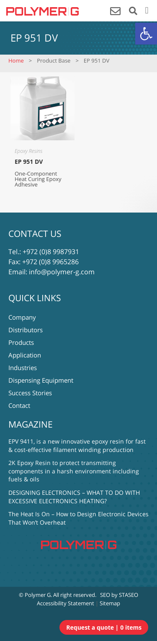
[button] (146, 34)
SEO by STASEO (119, 595)
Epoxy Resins (28, 151)
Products (21, 342)
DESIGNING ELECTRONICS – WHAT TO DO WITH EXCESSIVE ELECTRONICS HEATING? (74, 497)
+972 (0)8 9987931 (51, 251)
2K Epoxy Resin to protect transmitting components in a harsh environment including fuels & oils (73, 471)
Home (16, 60)
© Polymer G (35, 595)
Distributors (25, 330)
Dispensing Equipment (40, 380)
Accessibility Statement (65, 603)
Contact (19, 405)
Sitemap (110, 603)
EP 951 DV (29, 162)
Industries (22, 367)
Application (24, 355)
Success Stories (30, 393)
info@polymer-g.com (62, 271)
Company (22, 317)
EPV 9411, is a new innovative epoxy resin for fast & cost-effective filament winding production (77, 445)
